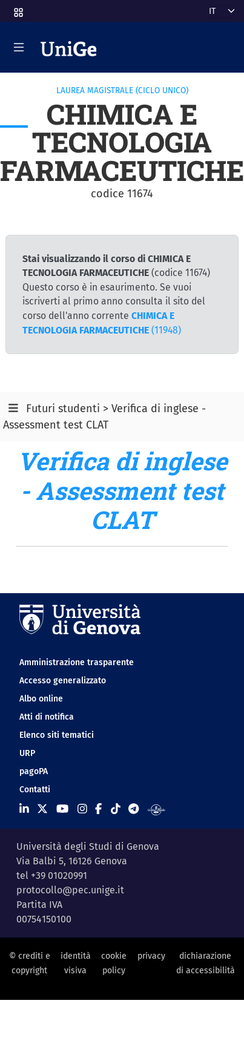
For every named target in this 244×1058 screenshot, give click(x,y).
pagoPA (33, 771)
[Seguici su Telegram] (133, 809)
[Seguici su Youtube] (62, 809)
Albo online (41, 699)
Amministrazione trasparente (76, 662)
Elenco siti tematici (56, 735)
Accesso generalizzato (62, 680)
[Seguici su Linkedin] (24, 809)
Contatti (34, 789)
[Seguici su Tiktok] (115, 809)
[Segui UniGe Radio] (156, 809)
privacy (151, 956)
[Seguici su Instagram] (82, 809)
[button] (17, 9)
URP (27, 753)
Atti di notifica (46, 717)
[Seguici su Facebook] (98, 809)
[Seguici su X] (42, 809)
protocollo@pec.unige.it (70, 890)
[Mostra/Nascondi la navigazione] (19, 47)
